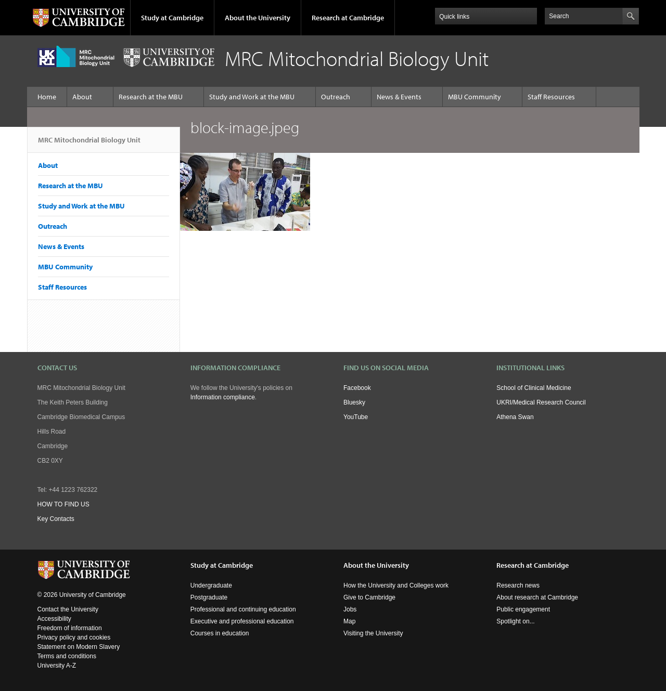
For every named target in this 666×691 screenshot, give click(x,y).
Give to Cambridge (369, 597)
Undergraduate (211, 585)
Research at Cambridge (348, 17)
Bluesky (354, 402)
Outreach (335, 96)
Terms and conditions (66, 656)
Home (46, 96)
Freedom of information (69, 628)
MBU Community (474, 96)
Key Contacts (55, 519)
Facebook (357, 388)
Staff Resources (551, 96)
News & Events (399, 96)
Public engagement (523, 609)
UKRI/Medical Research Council (540, 402)
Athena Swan (514, 417)
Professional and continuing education (243, 609)
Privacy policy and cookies (74, 637)
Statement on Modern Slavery (78, 646)
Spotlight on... (515, 621)
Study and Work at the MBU (251, 96)
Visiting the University (373, 633)
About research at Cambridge (537, 597)
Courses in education (219, 633)
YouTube (355, 417)
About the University (257, 17)
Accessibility (54, 618)
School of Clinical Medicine (533, 388)
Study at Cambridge (172, 17)
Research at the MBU (151, 96)
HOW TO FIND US (63, 504)
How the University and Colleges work (396, 585)
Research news (518, 585)
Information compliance (222, 397)
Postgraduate (208, 597)
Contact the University (67, 609)
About (82, 96)
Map (349, 621)
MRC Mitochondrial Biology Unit (89, 144)
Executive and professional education (242, 621)
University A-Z (56, 665)
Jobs (349, 609)
